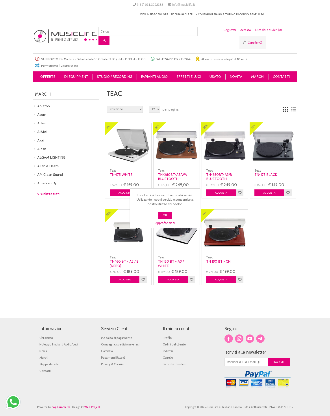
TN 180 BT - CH (218, 261)
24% (157, 127)
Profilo (167, 338)
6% (108, 126)
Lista (293, 109)
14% (108, 213)
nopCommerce (61, 407)
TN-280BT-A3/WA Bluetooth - (172, 177)
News (43, 351)
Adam (41, 123)
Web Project (92, 407)
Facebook (228, 338)
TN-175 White (121, 175)
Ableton (43, 106)
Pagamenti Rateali (113, 358)
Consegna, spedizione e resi (120, 344)
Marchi (43, 358)
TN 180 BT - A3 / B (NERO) (124, 263)
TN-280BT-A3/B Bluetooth (219, 177)
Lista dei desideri (174, 364)
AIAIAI (42, 132)
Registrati (230, 30)
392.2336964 (182, 59)
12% (253, 126)
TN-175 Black (265, 175)
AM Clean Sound (50, 175)
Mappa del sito (49, 364)
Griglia (285, 109)
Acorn (41, 115)
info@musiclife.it (183, 4)
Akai (40, 140)
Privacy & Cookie (112, 364)
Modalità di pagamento (116, 338)
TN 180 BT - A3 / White (171, 263)
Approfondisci (165, 223)
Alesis (41, 149)
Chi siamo (46, 338)
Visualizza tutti (48, 194)
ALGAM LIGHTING (51, 157)
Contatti (45, 371)
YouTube (250, 338)
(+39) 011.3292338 (150, 4)
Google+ (260, 338)
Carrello (168, 358)
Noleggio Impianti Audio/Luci (58, 344)
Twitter (239, 338)
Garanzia (107, 351)
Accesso (245, 30)
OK (165, 215)
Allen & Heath (48, 166)
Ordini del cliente (174, 344)
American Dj (46, 183)
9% (204, 213)
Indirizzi (168, 351)
